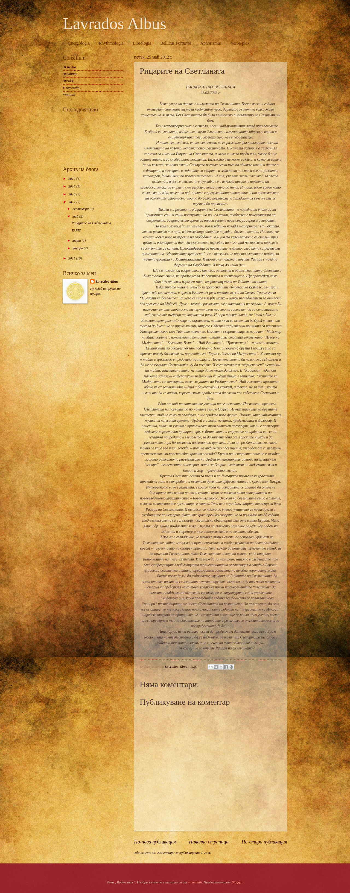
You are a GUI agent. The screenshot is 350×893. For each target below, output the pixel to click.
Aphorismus (210, 43)
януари (78, 248)
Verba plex (240, 43)
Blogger (237, 882)
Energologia (79, 43)
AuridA (68, 81)
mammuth (195, 882)
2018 (72, 186)
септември (80, 209)
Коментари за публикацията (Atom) (184, 853)
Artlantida (70, 74)
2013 (72, 194)
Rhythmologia (111, 43)
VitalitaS (69, 95)
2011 (72, 258)
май (75, 216)
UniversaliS (71, 88)
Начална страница (209, 842)
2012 (72, 202)
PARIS (76, 230)
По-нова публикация (155, 842)
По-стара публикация (264, 842)
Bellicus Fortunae (175, 43)
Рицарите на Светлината (91, 223)
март (76, 240)
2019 (72, 179)
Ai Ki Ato (69, 67)
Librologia (142, 43)
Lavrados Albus (114, 24)
